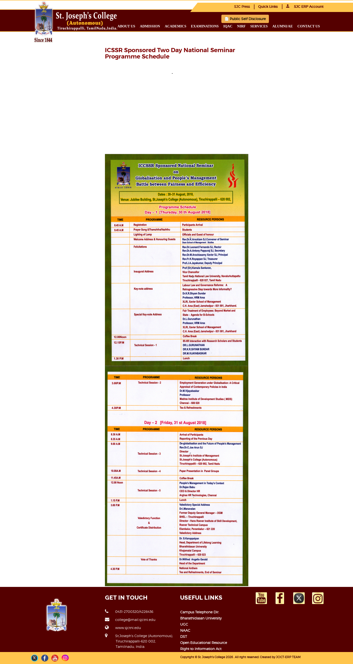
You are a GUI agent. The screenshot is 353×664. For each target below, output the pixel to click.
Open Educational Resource (203, 643)
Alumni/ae (282, 26)
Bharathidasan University (201, 618)
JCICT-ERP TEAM (288, 657)
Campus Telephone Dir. (199, 612)
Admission (150, 26)
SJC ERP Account (305, 6)
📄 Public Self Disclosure (245, 19)
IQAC (227, 26)
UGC (184, 624)
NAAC (185, 630)
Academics (175, 26)
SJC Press (242, 6)
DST (183, 636)
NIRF (241, 26)
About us (126, 26)
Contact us (308, 26)
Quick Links (268, 6)
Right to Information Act (200, 649)
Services (259, 26)
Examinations (205, 26)
